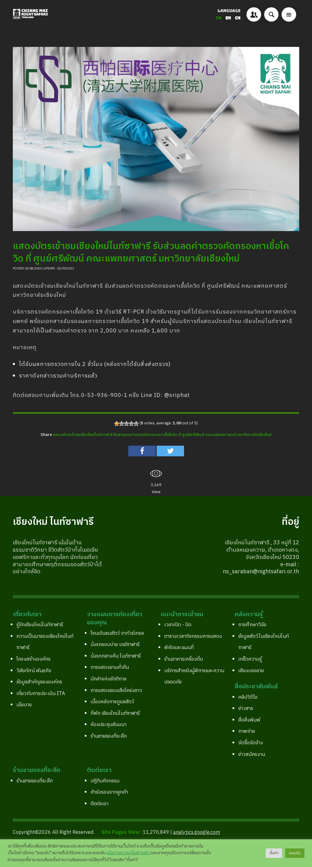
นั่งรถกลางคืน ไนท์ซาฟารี (115, 656)
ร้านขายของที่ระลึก (108, 736)
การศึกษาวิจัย (252, 625)
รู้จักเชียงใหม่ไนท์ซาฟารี (39, 625)
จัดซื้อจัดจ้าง (250, 743)
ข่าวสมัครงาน (251, 754)
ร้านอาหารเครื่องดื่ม (183, 659)
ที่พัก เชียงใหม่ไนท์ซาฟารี (115, 713)
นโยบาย (24, 705)
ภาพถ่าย (246, 731)
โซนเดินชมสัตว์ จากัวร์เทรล (117, 633)
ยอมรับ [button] (295, 853)
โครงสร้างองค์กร (33, 659)
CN (237, 18)
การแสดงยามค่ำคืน (109, 667)
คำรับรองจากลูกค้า (109, 792)
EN (228, 18)
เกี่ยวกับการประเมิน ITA (40, 694)
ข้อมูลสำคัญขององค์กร (39, 682)
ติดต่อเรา (99, 804)
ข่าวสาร (245, 708)
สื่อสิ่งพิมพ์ (249, 720)
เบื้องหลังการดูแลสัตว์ (112, 702)
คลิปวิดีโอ (247, 697)
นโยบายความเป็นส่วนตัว (129, 853)
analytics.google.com (196, 832)
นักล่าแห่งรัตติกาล (108, 679)
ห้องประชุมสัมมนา (108, 725)
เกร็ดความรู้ (250, 659)
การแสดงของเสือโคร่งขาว (116, 690)
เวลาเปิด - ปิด (177, 625)
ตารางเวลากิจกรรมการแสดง (193, 636)
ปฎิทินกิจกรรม (104, 781)
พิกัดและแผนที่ (179, 648)
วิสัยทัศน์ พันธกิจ (33, 671)
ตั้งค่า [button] (273, 853)
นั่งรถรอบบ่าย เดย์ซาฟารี (115, 645)
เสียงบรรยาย (251, 671)
